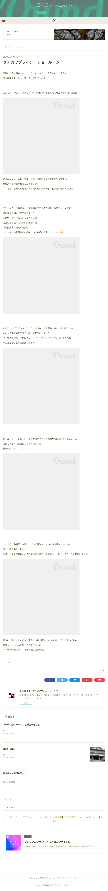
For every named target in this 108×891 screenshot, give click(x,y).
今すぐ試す (41, 12)
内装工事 (57, 818)
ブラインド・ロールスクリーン (36, 818)
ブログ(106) (7, 662)
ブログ (81, 818)
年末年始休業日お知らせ (14, 774)
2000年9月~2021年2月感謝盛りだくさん (22, 724)
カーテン (16, 818)
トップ (6, 818)
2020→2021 (9, 749)
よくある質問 (69, 818)
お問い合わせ (92, 818)
